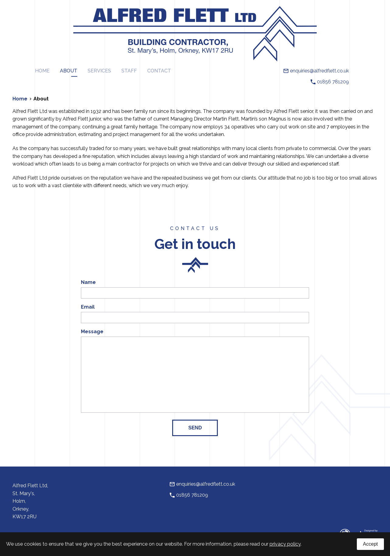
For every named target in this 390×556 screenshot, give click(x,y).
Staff (129, 71)
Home (42, 71)
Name (88, 282)
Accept (370, 544)
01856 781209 (330, 81)
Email (88, 307)
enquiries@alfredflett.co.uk (316, 70)
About (68, 71)
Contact (159, 71)
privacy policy (285, 544)
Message (92, 331)
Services (99, 71)
